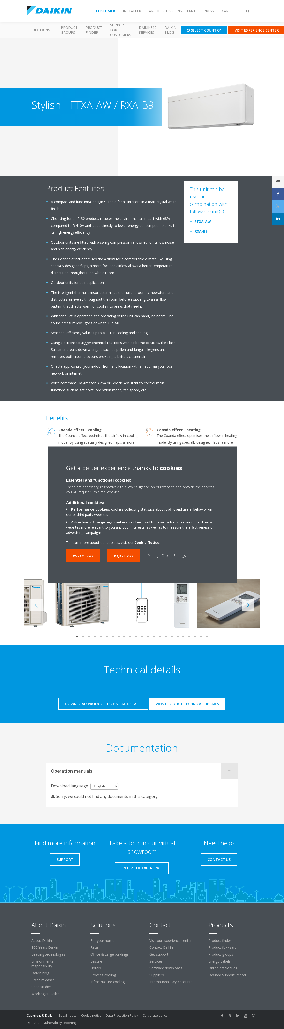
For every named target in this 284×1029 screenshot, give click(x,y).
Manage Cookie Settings (167, 555)
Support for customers (120, 30)
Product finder (94, 30)
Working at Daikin (45, 993)
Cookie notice (91, 1015)
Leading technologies (48, 954)
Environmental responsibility (42, 963)
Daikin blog (170, 30)
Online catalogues (223, 968)
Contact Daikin (161, 947)
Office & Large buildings (109, 954)
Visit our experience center (170, 940)
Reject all (124, 555)
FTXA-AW (203, 221)
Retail (94, 947)
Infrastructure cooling (107, 982)
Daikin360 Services (148, 30)
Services (156, 961)
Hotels (95, 968)
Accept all (83, 555)
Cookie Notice (147, 542)
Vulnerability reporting (59, 1022)
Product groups (69, 30)
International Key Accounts (170, 982)
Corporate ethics (155, 1015)
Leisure (96, 961)
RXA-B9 (201, 231)
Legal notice (68, 1015)
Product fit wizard (223, 947)
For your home (102, 940)
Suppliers (156, 975)
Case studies (41, 986)
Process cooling (103, 975)
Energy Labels (220, 961)
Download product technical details (103, 703)
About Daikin (41, 940)
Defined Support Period (228, 975)
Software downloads (165, 968)
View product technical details (187, 703)
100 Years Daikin (44, 947)
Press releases (43, 980)
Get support (158, 954)
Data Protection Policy (122, 1015)
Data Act (33, 1022)
